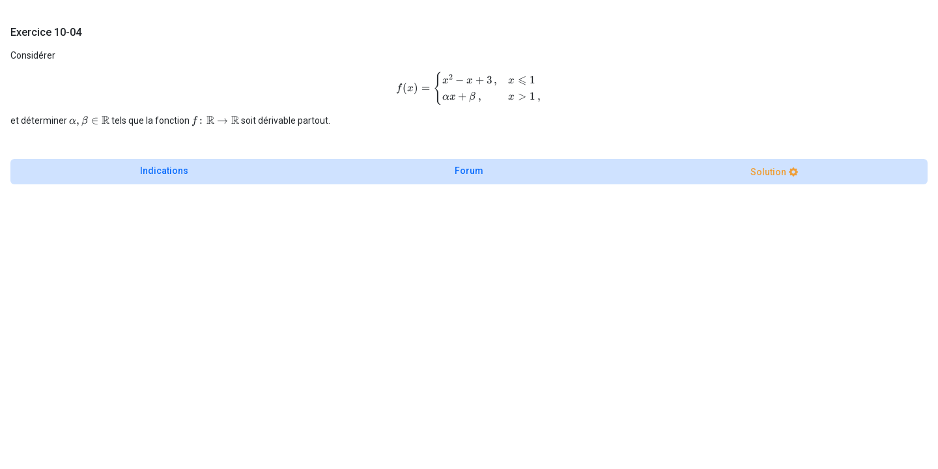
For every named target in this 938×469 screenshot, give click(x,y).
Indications (164, 170)
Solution (768, 172)
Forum (469, 170)
